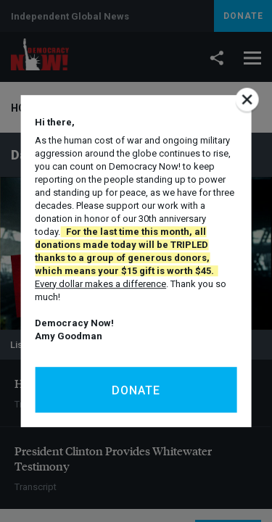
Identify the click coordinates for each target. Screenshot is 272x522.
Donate (136, 390)
